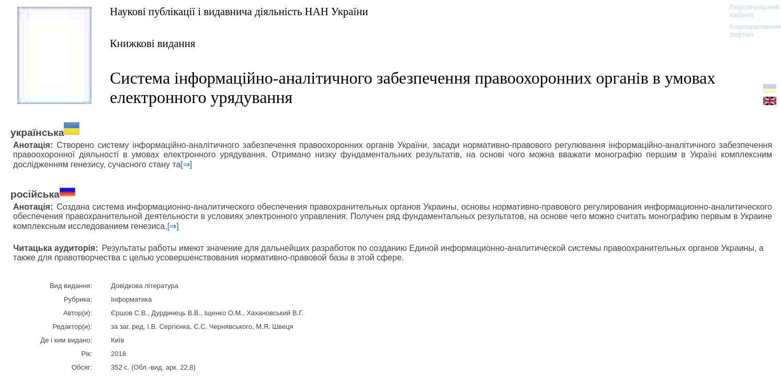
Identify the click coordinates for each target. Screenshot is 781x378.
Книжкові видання (152, 43)
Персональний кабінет (749, 11)
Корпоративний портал (749, 30)
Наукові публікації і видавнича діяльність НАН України (239, 11)
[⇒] (186, 164)
